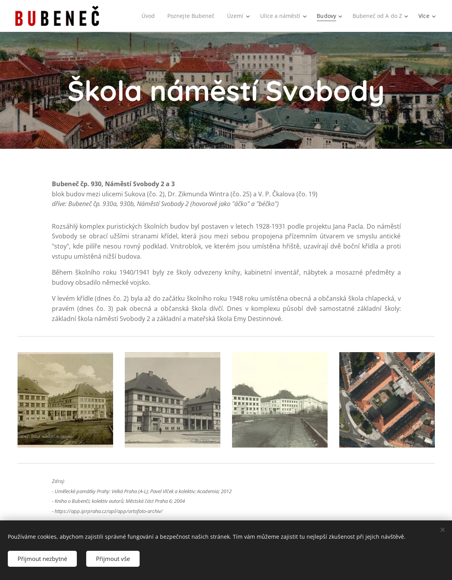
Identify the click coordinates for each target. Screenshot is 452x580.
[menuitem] (145, 16)
